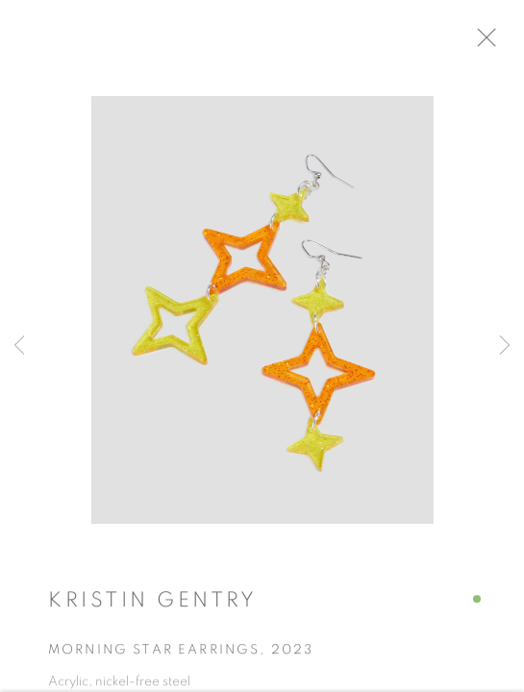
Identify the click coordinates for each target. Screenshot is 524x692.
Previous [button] (19, 346)
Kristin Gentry (152, 609)
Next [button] (505, 346)
